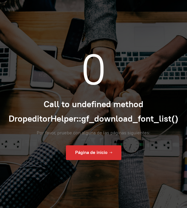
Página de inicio (93, 152)
